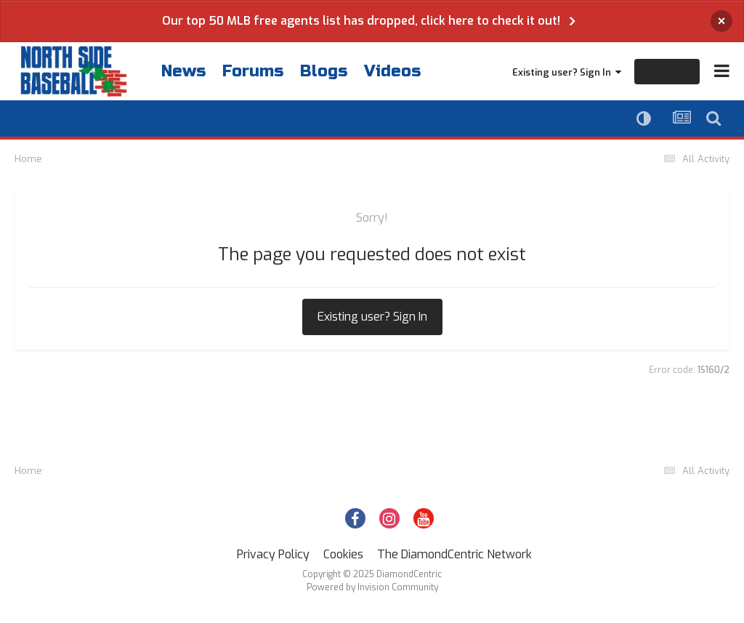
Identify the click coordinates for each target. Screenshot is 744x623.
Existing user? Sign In (566, 72)
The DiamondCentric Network (454, 554)
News (183, 71)
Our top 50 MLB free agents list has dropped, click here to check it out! (361, 20)
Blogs (323, 71)
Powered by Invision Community (372, 587)
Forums (252, 71)
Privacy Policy (273, 554)
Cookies (343, 554)
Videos (392, 71)
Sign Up (667, 71)
